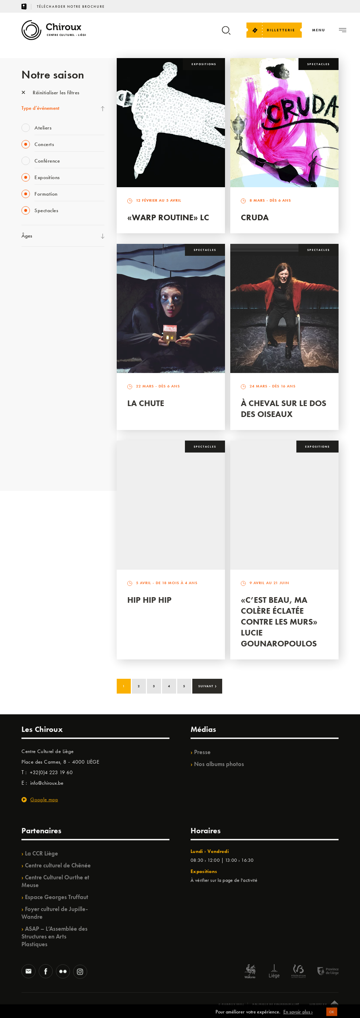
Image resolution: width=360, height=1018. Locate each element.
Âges (26, 235)
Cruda (255, 217)
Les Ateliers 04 (36, 365)
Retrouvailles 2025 (41, 466)
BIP (24, 350)
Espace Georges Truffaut (56, 897)
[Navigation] (318, 30)
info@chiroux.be (46, 782)
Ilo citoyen (32, 408)
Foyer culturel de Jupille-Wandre (54, 913)
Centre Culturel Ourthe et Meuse (55, 881)
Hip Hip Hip (149, 599)
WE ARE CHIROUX (42, 451)
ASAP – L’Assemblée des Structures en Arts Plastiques (54, 936)
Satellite (29, 336)
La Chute (145, 403)
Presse (202, 752)
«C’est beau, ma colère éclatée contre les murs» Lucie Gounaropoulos (279, 621)
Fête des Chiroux (38, 264)
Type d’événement (40, 108)
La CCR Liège (41, 853)
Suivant (207, 685)
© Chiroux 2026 (231, 1004)
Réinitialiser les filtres (50, 92)
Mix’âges (31, 307)
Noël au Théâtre (38, 437)
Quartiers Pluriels (39, 394)
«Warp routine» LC (168, 217)
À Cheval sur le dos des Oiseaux (283, 408)
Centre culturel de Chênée (58, 865)
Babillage (31, 321)
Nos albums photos (219, 764)
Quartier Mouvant (40, 379)
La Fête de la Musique (44, 278)
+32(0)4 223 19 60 (51, 772)
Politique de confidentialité (275, 1004)
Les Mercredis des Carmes (48, 293)
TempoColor (34, 422)
